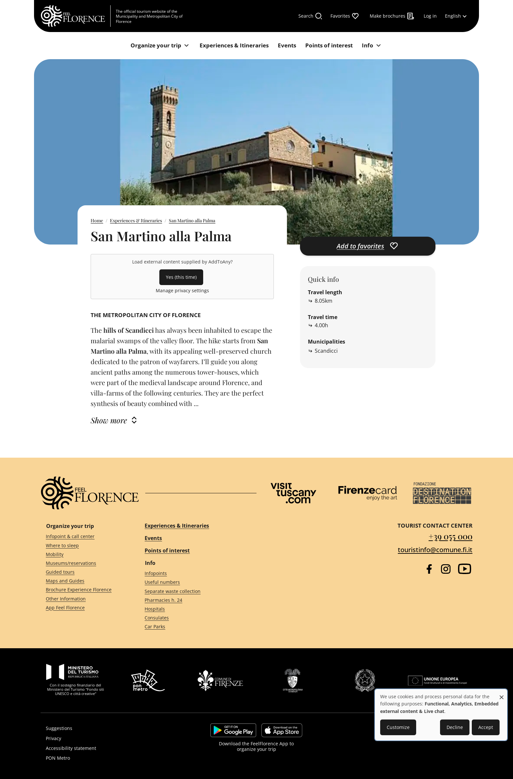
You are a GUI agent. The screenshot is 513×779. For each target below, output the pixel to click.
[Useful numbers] (194, 582)
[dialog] (441, 715)
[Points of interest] (329, 45)
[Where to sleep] (83, 545)
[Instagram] (445, 569)
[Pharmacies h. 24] (194, 600)
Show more (109, 420)
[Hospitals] (194, 608)
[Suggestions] (108, 728)
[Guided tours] (83, 572)
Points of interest (167, 550)
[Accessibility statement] (108, 748)
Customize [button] (398, 727)
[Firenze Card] (367, 493)
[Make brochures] (392, 16)
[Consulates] (194, 618)
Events (153, 538)
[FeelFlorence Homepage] (76, 16)
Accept (485, 727)
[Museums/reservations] (83, 563)
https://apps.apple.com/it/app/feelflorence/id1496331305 (281, 730)
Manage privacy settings (182, 290)
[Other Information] (83, 598)
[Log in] (430, 16)
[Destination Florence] (442, 493)
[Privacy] (108, 738)
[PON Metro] (108, 758)
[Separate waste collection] (194, 591)
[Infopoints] (194, 573)
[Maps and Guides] (83, 581)
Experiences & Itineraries (136, 220)
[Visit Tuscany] (293, 493)
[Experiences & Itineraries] (234, 45)
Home (97, 220)
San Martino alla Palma (192, 220)
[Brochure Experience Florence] (83, 589)
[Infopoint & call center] (83, 536)
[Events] (287, 45)
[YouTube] (464, 569)
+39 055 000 (450, 536)
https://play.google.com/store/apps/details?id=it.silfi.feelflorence (233, 730)
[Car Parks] (194, 626)
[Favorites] (344, 16)
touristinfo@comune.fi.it (435, 549)
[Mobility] (83, 554)
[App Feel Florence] (83, 607)
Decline (455, 727)
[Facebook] (429, 569)
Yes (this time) (181, 277)
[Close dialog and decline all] (501, 694)
